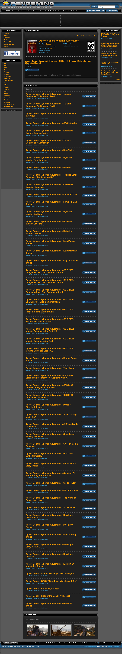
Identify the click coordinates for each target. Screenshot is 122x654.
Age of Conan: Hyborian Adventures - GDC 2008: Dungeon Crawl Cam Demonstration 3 (50, 271)
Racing (6, 89)
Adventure (7, 70)
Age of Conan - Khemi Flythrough (42, 588)
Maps (6, 46)
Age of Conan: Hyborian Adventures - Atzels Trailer (51, 507)
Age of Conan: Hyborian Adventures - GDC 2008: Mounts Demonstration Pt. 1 (50, 349)
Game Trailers (9, 44)
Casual (6, 74)
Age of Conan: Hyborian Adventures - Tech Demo (50, 368)
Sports (6, 100)
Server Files (8, 42)
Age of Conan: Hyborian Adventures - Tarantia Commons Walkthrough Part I (48, 95)
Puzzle (6, 87)
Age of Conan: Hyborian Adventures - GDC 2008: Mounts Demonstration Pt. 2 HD (50, 330)
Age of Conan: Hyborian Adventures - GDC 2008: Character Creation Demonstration (50, 300)
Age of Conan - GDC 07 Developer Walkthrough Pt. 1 (52, 581)
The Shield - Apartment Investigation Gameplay (109, 54)
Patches (7, 37)
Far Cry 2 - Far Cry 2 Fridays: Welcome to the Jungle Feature (109, 72)
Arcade (6, 72)
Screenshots (33, 619)
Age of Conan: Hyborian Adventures (59, 40)
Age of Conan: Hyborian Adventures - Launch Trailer (52, 194)
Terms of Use (30, 646)
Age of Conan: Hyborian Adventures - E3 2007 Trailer (52, 490)
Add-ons (7, 40)
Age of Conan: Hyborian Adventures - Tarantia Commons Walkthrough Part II (48, 105)
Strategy (7, 102)
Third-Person (8, 106)
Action (6, 68)
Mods (6, 35)
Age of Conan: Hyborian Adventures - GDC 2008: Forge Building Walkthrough (50, 310)
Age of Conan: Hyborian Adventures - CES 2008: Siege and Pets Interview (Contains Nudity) (49, 376)
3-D (5, 65)
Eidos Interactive (51, 46)
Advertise (13, 646)
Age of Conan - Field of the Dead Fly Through (48, 596)
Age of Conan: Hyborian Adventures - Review (48, 167)
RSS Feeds (116, 642)
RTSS (6, 93)
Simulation (7, 98)
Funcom (48, 44)
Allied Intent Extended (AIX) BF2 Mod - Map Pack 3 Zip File (110, 35)
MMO (6, 85)
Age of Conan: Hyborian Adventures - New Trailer (50, 150)
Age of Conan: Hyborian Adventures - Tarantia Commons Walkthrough (48, 141)
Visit (50, 48)
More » (118, 79)
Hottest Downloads (105, 642)
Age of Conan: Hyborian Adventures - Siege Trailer (51, 483)
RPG (5, 91)
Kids (5, 83)
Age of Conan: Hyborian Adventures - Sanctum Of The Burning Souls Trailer (50, 474)
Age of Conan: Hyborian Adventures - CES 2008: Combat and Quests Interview (49, 386)
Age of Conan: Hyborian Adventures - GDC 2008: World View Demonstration (50, 320)
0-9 (13, 10)
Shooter (6, 95)
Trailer (29, 89)
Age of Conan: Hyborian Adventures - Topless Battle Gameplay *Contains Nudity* (51, 176)
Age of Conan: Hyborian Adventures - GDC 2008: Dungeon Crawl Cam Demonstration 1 (50, 291)
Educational (8, 76)
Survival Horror (9, 104)
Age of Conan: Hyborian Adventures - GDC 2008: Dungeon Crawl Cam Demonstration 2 (50, 281)
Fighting (7, 78)
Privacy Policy (21, 646)
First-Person (8, 80)
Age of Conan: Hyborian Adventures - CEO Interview (52, 123)
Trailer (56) (80, 35)
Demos (6, 33)
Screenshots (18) (90, 35)
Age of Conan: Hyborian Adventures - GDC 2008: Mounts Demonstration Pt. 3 (50, 340)
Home (8, 10)
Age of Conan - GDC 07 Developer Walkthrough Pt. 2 (52, 574)
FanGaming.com (102, 646)
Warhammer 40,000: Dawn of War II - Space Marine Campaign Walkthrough (110, 45)
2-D (5, 63)
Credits (37, 646)
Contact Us (5, 646)
